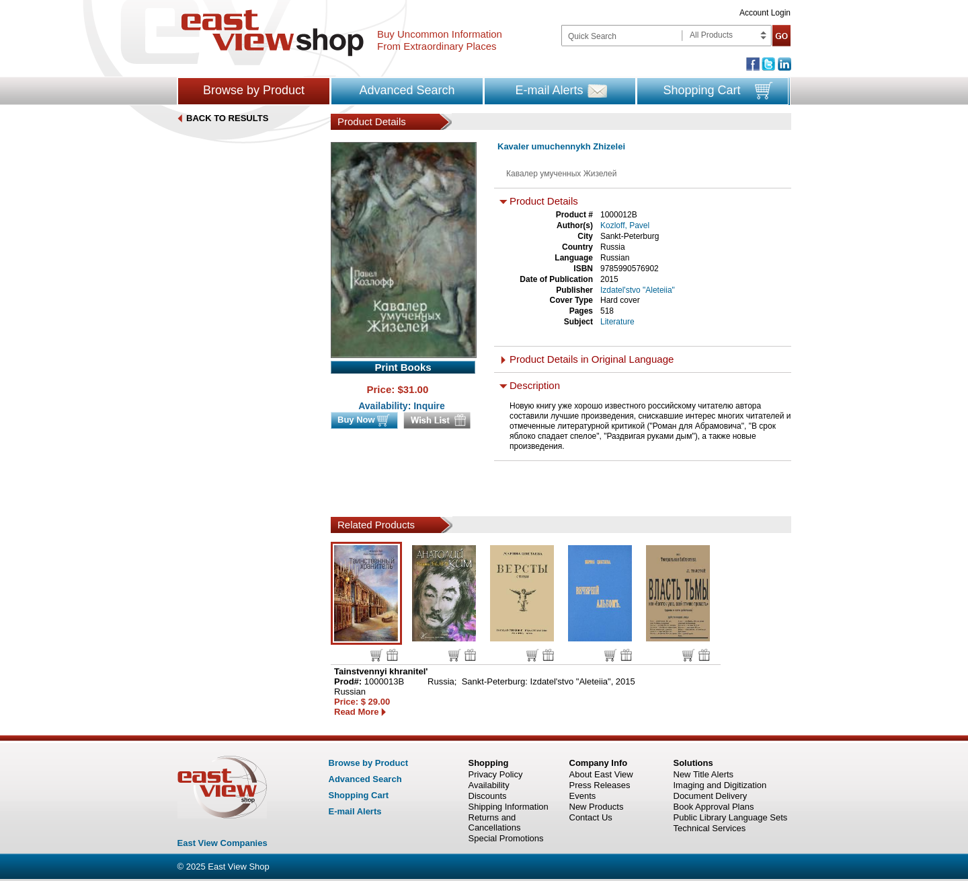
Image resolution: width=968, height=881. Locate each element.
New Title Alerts (704, 774)
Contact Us (590, 817)
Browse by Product (254, 90)
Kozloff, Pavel (624, 225)
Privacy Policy (496, 774)
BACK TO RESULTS (227, 118)
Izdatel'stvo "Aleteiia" (637, 290)
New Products (596, 807)
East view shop (273, 33)
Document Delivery (711, 796)
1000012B (618, 214)
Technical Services (710, 828)
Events (582, 796)
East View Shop (239, 866)
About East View (601, 774)
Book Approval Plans (714, 807)
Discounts (488, 796)
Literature (617, 321)
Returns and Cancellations (495, 822)
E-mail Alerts (549, 90)
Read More (356, 712)
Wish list (392, 655)
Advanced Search (406, 90)
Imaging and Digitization (720, 785)
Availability (489, 785)
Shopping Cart (701, 90)
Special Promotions (506, 838)
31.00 (416, 389)
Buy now (376, 655)
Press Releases (600, 785)
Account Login (765, 12)
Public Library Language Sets (731, 817)
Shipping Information (509, 807)
